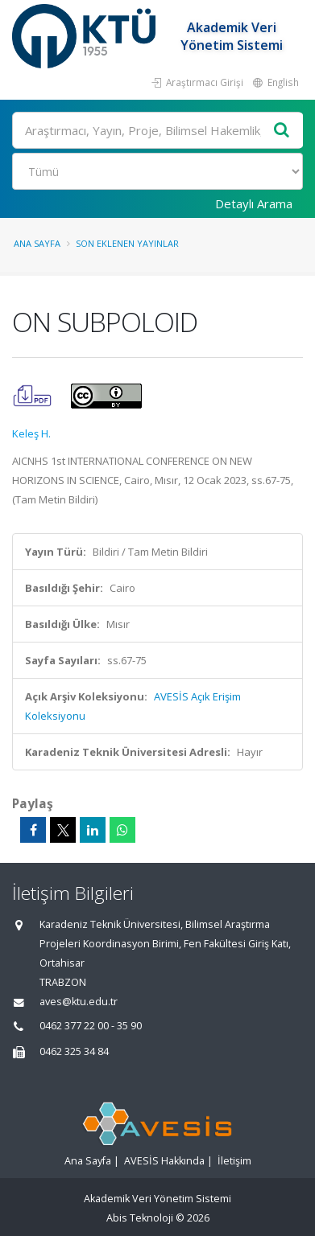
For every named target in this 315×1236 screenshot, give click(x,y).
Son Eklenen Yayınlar (127, 243)
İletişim (234, 1161)
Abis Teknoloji (139, 1218)
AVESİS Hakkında (164, 1161)
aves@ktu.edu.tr (78, 1001)
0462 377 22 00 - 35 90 (90, 1026)
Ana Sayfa (37, 243)
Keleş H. (31, 433)
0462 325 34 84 (74, 1051)
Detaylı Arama (253, 203)
